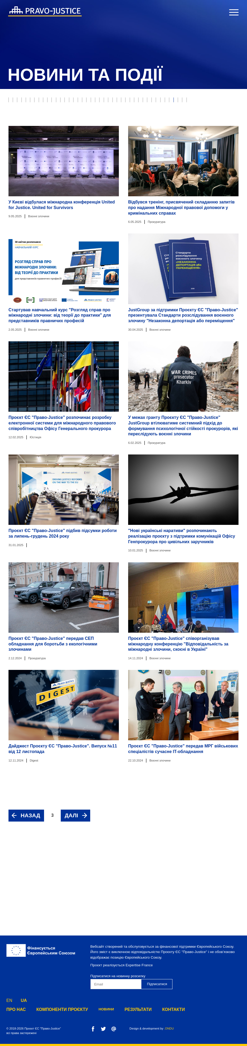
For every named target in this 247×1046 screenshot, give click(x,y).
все (14, 101)
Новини (94, 1009)
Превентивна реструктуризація (116, 175)
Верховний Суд (24, 112)
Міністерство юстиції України (194, 133)
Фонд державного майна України (149, 154)
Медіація (90, 143)
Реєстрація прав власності (134, 133)
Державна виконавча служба (140, 122)
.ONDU (169, 1028)
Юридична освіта (205, 154)
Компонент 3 (86, 186)
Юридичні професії (87, 122)
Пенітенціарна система (145, 165)
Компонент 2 (54, 186)
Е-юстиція (166, 101)
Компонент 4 (117, 186)
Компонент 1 (22, 186)
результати (123, 1009)
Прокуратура (214, 112)
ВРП (52, 143)
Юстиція (33, 101)
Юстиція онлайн (26, 143)
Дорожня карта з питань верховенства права (195, 175)
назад (30, 903)
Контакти (154, 1009)
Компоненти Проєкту (54, 1009)
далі (71, 903)
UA (24, 999)
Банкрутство (94, 112)
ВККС (69, 143)
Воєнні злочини (179, 112)
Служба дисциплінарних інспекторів (44, 175)
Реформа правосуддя (195, 122)
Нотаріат (93, 133)
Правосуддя (61, 101)
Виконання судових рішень (36, 122)
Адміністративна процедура (89, 165)
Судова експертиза (58, 133)
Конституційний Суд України (132, 143)
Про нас (14, 1009)
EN (9, 999)
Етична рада (212, 101)
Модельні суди (60, 112)
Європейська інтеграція (33, 165)
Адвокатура (21, 133)
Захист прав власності (102, 101)
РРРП (188, 101)
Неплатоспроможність (135, 112)
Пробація (140, 101)
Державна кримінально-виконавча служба (50, 154)
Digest (105, 154)
